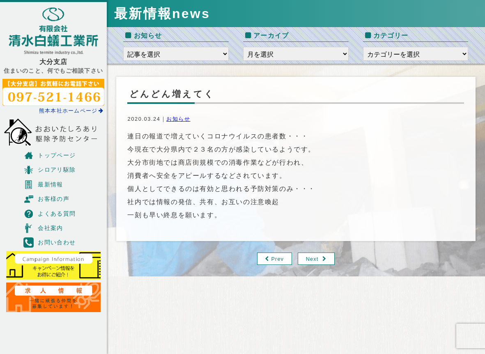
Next (312, 259)
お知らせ (178, 119)
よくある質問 (49, 214)
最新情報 (43, 184)
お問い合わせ (49, 242)
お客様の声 (46, 199)
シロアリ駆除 (49, 170)
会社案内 (43, 228)
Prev (277, 259)
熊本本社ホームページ (71, 111)
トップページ (49, 155)
